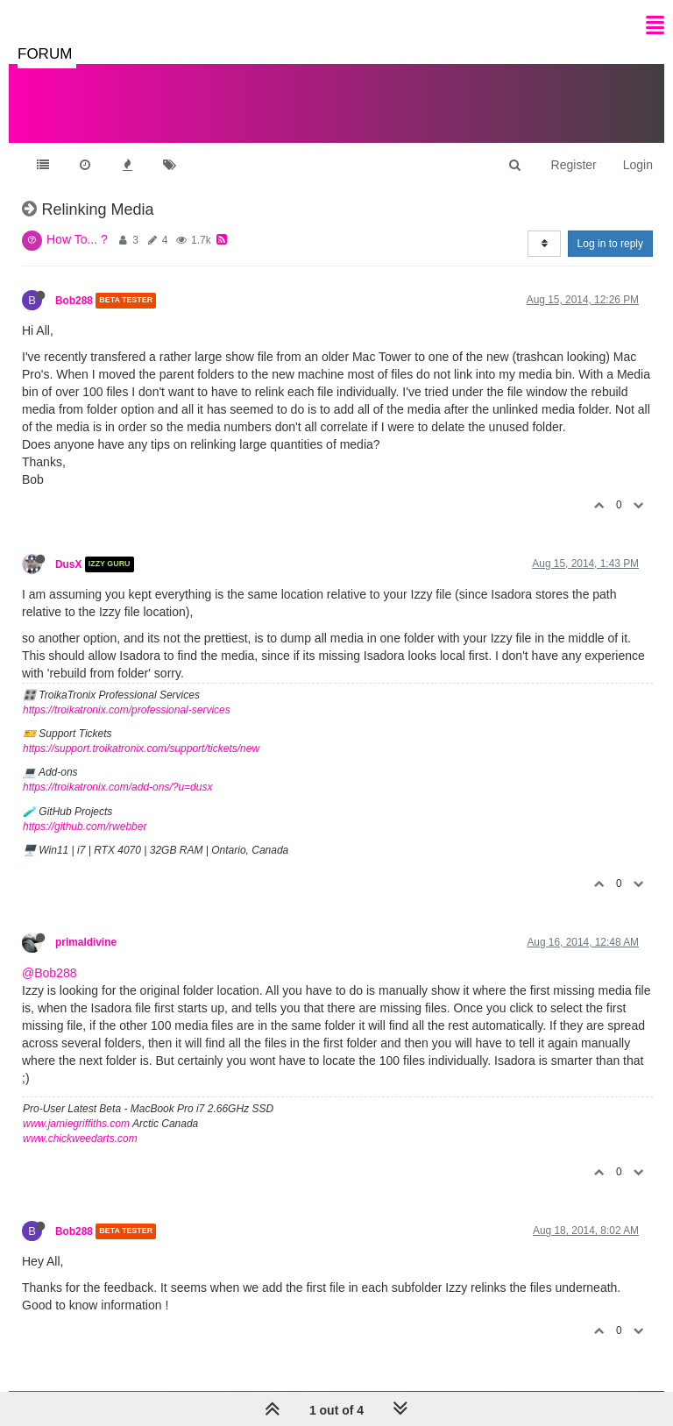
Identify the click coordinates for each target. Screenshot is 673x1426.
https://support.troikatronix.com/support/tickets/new (141, 748)
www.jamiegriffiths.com (76, 1123)
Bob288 (74, 300)
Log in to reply (610, 244)
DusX (68, 564)
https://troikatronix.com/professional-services (126, 710)
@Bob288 (49, 973)
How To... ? (77, 239)
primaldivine (86, 942)
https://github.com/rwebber (84, 826)
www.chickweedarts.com (80, 1138)
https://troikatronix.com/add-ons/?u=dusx (117, 787)
